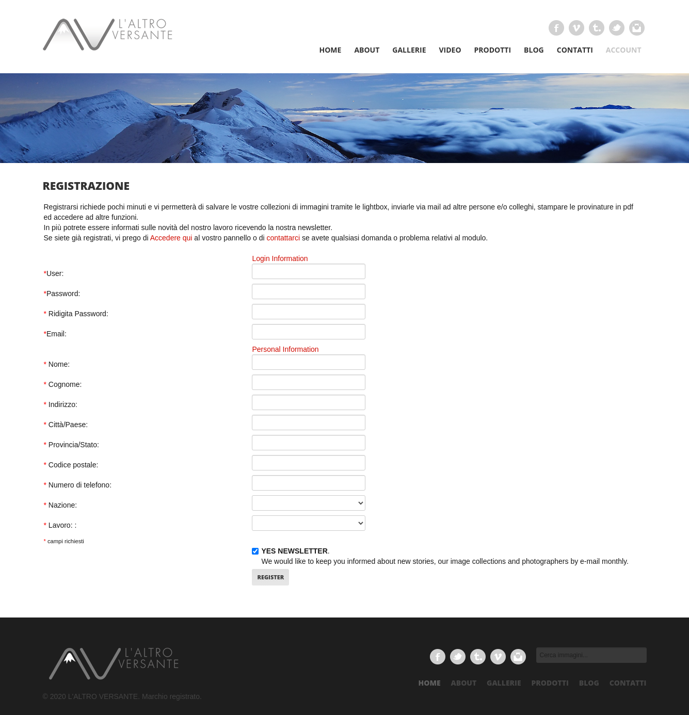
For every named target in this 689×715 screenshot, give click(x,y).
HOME (330, 50)
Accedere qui (171, 238)
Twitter (616, 28)
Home (430, 683)
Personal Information (285, 349)
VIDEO (450, 50)
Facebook (556, 28)
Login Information (280, 258)
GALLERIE (409, 50)
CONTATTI (575, 50)
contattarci (283, 238)
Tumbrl (596, 28)
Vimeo (576, 28)
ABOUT (366, 50)
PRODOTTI (492, 50)
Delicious (637, 28)
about (464, 683)
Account (624, 50)
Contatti (628, 683)
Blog (589, 683)
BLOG (534, 50)
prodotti (550, 683)
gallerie (504, 683)
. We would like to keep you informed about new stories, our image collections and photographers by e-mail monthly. (440, 556)
